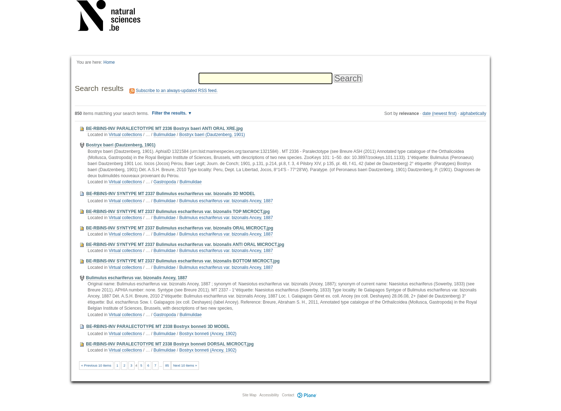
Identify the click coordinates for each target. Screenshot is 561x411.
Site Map (249, 395)
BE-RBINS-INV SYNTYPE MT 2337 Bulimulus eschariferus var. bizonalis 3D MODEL (170, 193)
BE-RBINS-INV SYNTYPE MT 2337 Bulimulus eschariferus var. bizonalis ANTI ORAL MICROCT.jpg (185, 244)
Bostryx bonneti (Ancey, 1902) (207, 333)
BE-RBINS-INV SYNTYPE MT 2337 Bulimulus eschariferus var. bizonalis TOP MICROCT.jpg (178, 211)
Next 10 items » (185, 365)
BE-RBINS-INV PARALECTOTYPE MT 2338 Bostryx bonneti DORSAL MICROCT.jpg (170, 344)
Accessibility (269, 395)
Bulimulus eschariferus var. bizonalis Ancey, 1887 (226, 200)
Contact (288, 395)
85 (167, 365)
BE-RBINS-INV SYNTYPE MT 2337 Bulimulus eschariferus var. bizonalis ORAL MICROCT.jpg (179, 228)
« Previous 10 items (96, 365)
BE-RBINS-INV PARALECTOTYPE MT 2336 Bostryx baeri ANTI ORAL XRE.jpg (164, 128)
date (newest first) (440, 113)
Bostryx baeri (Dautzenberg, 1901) (212, 134)
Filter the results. (170, 113)
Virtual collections (125, 134)
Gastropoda (164, 181)
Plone (307, 395)
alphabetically (473, 113)
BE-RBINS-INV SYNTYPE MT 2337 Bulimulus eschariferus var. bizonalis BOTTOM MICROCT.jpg (182, 260)
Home (109, 62)
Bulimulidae (164, 134)
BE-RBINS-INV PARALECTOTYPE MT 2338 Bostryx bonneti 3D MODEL (158, 326)
